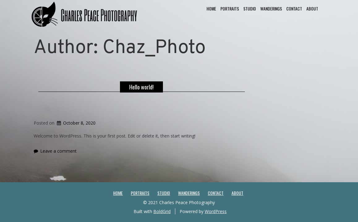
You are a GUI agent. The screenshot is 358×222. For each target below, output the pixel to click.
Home (211, 8)
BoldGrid (162, 211)
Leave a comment (58, 151)
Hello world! (141, 87)
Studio (249, 8)
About (312, 8)
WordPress (216, 211)
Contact (294, 8)
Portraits (229, 8)
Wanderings (271, 8)
